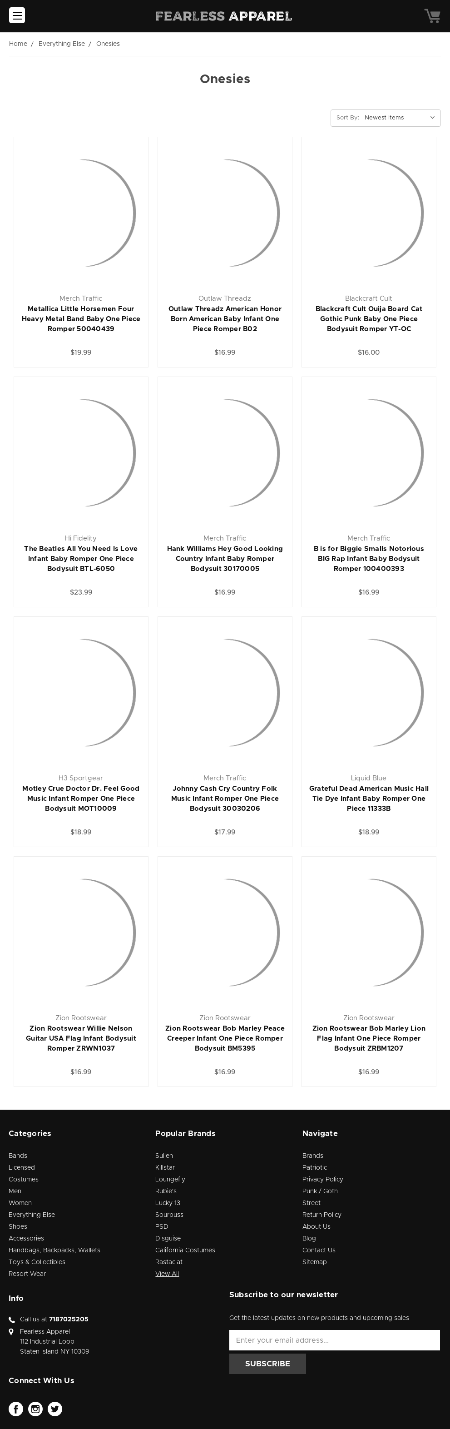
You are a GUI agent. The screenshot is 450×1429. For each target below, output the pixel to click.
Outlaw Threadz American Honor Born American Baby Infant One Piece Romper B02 (225, 319)
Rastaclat (169, 1262)
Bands (18, 1156)
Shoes (18, 1227)
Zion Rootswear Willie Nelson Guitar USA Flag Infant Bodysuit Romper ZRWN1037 (81, 1038)
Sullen (164, 1156)
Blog (309, 1238)
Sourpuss (169, 1215)
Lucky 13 (167, 1203)
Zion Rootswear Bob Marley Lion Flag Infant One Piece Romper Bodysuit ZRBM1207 (369, 1038)
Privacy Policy (322, 1179)
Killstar (165, 1168)
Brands (312, 1156)
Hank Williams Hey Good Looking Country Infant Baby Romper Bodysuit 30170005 (225, 559)
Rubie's (166, 1191)
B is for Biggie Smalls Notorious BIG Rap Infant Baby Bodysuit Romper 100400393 (369, 559)
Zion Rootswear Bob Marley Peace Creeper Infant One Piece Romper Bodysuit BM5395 (225, 1038)
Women (20, 1203)
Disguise (168, 1238)
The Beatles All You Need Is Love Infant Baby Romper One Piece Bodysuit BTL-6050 (81, 559)
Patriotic (314, 1168)
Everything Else (32, 1215)
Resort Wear (27, 1274)
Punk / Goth (320, 1191)
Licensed (22, 1168)
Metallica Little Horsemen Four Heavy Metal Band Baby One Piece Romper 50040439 (81, 319)
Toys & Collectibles (37, 1262)
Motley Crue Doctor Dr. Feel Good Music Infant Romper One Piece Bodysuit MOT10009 (80, 798)
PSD (161, 1227)
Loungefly (170, 1179)
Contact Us (319, 1250)
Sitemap (314, 1262)
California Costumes (185, 1250)
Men (15, 1191)
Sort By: (347, 118)
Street (311, 1203)
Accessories (26, 1238)
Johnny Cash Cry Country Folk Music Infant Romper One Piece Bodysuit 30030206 (225, 798)
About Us (316, 1227)
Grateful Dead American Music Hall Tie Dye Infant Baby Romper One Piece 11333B (369, 798)
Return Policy (321, 1215)
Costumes (24, 1179)
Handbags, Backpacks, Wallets (54, 1250)
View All (167, 1274)
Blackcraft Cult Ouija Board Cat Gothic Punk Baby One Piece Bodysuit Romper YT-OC (369, 319)
